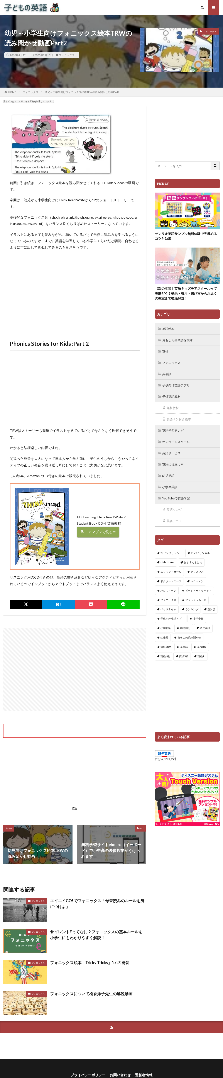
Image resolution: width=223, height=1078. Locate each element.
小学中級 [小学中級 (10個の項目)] (198, 618)
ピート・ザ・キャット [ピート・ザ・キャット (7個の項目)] (198, 590)
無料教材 (173, 408)
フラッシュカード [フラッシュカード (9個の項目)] (195, 600)
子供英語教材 (171, 396)
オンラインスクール (176, 442)
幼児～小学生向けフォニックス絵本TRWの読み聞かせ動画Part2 (82, 92)
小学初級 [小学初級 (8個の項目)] (165, 628)
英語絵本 (168, 329)
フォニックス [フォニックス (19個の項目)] (168, 600)
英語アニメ (174, 521)
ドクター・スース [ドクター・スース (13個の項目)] (170, 581)
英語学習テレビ (173, 430)
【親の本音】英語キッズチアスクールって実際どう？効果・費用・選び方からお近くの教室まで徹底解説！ (186, 293)
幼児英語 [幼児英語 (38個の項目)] (205, 628)
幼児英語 (168, 475)
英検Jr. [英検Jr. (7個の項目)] (201, 656)
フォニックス (67, 55)
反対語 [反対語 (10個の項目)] (211, 609)
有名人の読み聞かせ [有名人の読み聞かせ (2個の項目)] (189, 637)
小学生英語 (169, 487)
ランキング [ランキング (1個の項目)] (191, 609)
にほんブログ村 (165, 759)
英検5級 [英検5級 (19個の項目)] (183, 656)
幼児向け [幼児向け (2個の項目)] (185, 628)
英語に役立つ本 (173, 464)
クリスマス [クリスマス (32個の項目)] (197, 571)
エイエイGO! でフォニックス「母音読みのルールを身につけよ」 (97, 903)
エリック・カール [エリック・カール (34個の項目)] (170, 571)
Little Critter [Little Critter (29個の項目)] (167, 562)
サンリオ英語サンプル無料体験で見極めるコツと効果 (186, 236)
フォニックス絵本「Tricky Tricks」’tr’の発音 (89, 962)
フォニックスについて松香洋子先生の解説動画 (91, 993)
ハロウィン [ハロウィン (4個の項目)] (197, 581)
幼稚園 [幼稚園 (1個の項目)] (164, 637)
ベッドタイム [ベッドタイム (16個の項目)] (168, 609)
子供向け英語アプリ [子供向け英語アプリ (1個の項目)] (172, 618)
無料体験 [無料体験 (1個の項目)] (165, 647)
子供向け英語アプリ (176, 385)
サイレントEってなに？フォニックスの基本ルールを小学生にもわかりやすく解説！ (96, 934)
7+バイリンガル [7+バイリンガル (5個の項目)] (200, 553)
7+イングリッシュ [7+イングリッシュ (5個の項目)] (171, 553)
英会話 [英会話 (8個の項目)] (184, 647)
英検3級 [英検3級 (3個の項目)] (201, 647)
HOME (12, 92)
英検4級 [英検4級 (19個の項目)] (165, 656)
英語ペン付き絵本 (179, 419)
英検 (165, 351)
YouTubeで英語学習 (176, 498)
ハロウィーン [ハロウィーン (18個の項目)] (168, 590)
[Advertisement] (75, 296)
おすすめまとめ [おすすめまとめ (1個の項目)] (193, 562)
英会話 (166, 374)
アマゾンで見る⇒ (102, 532)
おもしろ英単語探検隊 (177, 340)
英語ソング (174, 509)
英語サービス (171, 453)
